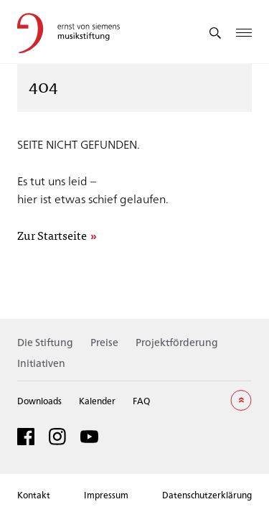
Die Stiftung (45, 342)
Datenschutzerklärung (207, 495)
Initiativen (41, 363)
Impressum (106, 495)
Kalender (97, 401)
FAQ (141, 401)
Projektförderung (177, 342)
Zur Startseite (52, 236)
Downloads (39, 401)
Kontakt (33, 495)
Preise (104, 342)
